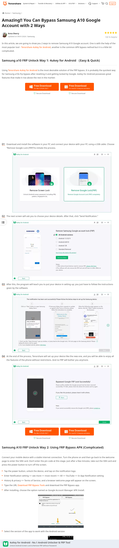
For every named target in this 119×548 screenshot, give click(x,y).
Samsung (31, 36)
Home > (8, 13)
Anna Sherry (13, 33)
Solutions (81, 3)
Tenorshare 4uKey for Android (36, 47)
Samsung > (17, 13)
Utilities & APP (60, 3)
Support (93, 3)
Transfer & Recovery (45, 3)
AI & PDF (72, 3)
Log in (112, 3)
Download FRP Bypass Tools (31, 485)
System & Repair (29, 3)
